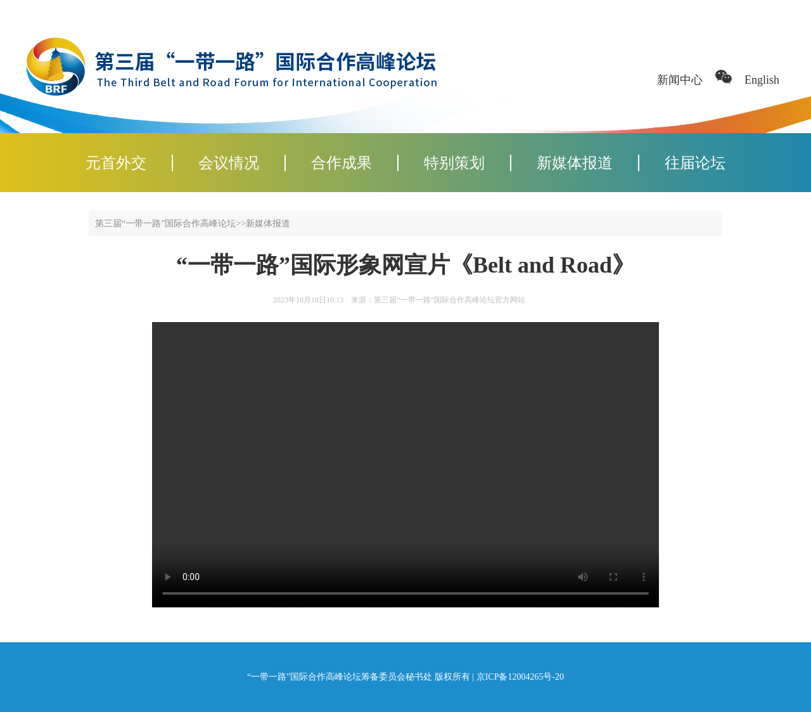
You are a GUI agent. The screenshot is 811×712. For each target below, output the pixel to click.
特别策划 (454, 163)
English (761, 80)
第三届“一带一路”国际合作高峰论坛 (165, 223)
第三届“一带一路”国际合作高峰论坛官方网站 (449, 299)
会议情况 (228, 163)
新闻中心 (680, 80)
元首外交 (116, 163)
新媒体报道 (575, 163)
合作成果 (341, 163)
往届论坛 (695, 163)
